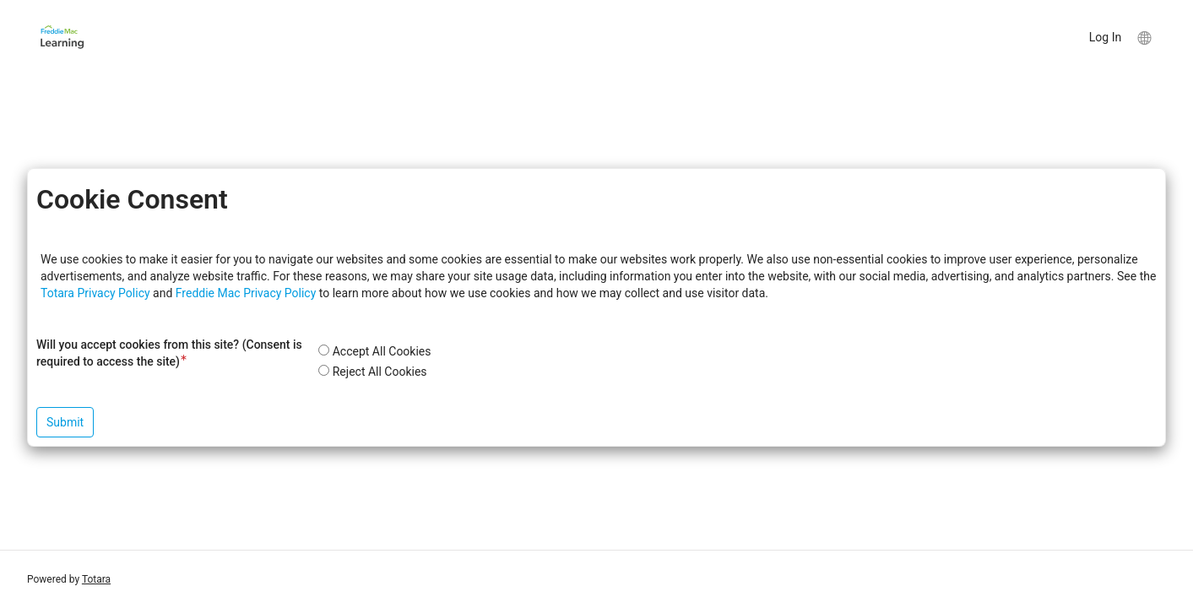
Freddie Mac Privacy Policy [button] (246, 293)
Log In (1105, 37)
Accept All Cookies (382, 351)
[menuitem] (1143, 37)
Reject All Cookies (380, 371)
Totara (96, 579)
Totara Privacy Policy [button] (95, 293)
